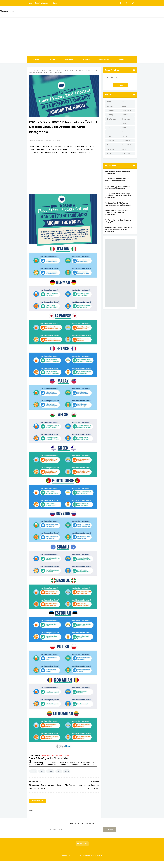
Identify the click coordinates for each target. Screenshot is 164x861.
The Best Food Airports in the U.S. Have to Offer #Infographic (117, 180)
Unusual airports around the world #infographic (117, 172)
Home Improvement (128, 132)
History (109, 132)
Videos (109, 153)
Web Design (126, 153)
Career (124, 106)
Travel (67, 771)
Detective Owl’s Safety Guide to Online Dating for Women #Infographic (116, 212)
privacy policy (82, 844)
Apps (123, 102)
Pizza (58, 771)
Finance (124, 123)
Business (86, 59)
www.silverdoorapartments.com (55, 755)
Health (121, 59)
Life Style (125, 136)
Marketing (110, 141)
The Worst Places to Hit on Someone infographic (118, 221)
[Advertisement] (82, 39)
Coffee (33, 771)
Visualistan (84, 855)
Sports (109, 145)
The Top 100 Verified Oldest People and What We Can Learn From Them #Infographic (118, 196)
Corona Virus (111, 110)
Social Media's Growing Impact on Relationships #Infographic (117, 187)
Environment (126, 119)
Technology (69, 59)
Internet (109, 136)
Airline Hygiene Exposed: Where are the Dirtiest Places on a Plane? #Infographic (118, 229)
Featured (35, 59)
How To (50, 771)
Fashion (109, 123)
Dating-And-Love (128, 110)
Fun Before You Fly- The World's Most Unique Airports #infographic (118, 204)
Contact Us (57, 3)
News (52, 59)
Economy (110, 115)
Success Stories (127, 145)
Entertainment (111, 119)
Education (125, 115)
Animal (109, 102)
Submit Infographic (43, 3)
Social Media (104, 59)
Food (42, 771)
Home (30, 3)
